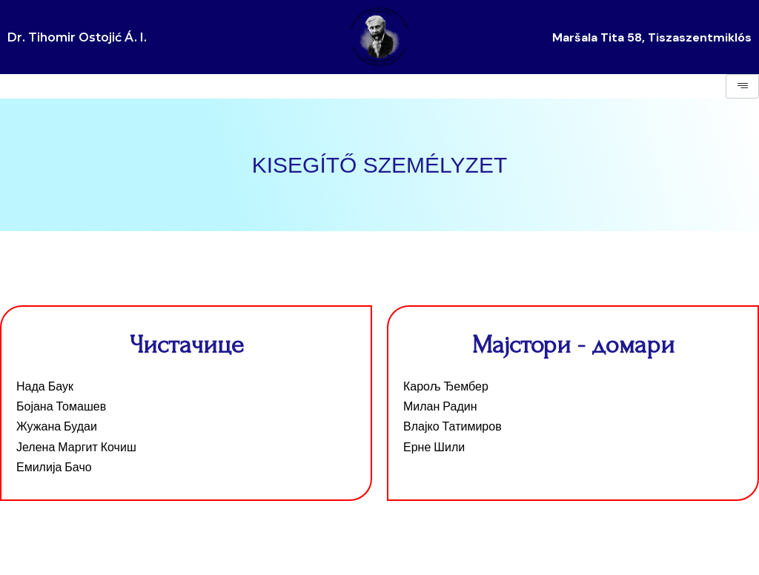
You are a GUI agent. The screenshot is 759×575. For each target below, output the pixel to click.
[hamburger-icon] (742, 86)
